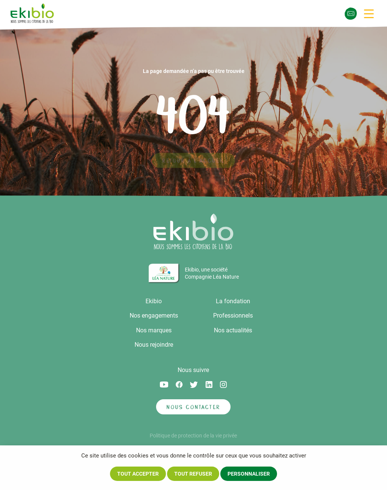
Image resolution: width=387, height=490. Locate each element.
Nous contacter (193, 407)
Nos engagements (154, 315)
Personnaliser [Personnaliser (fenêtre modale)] (249, 474)
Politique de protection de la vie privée (193, 436)
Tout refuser (193, 474)
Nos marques (154, 330)
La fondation (233, 301)
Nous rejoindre (154, 344)
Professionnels (233, 315)
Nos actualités (233, 330)
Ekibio (154, 301)
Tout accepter (138, 474)
